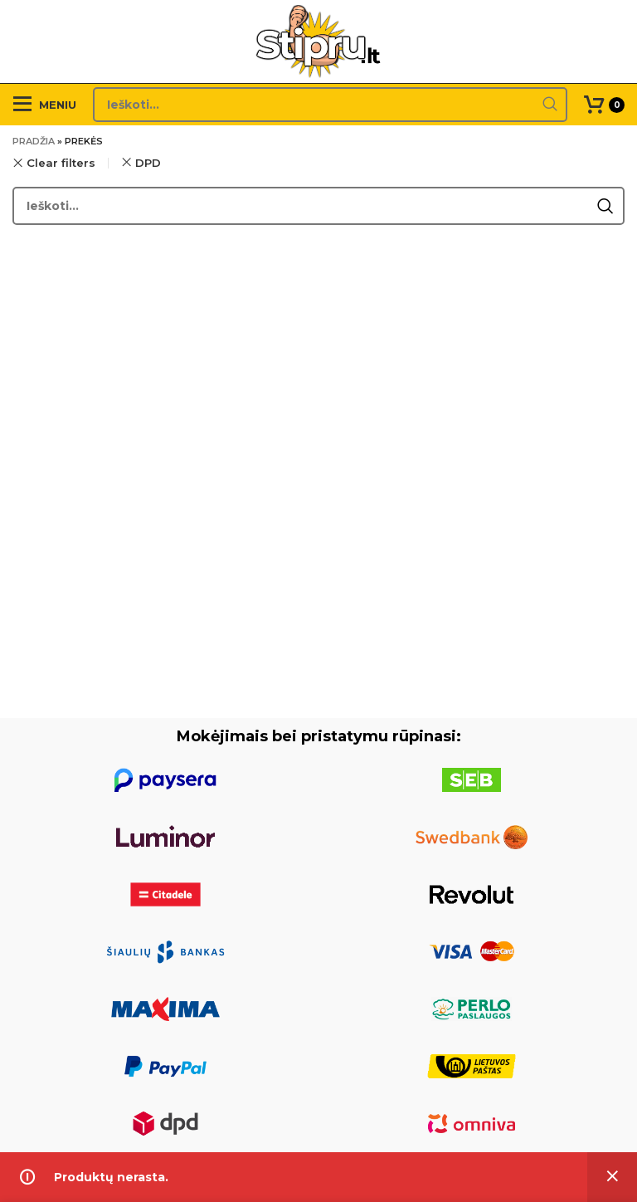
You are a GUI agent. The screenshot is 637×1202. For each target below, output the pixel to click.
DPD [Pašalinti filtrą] (148, 162)
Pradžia (33, 141)
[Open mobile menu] (44, 104)
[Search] (330, 104)
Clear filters (61, 163)
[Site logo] (319, 40)
